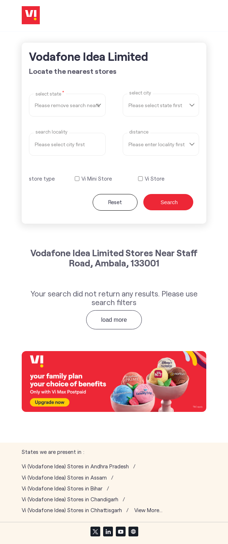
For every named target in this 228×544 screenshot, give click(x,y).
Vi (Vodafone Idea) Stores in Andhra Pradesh (75, 466)
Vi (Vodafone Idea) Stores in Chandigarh (70, 499)
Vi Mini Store (96, 179)
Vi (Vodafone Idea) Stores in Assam (64, 478)
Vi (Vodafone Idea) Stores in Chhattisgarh (72, 510)
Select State (49, 93)
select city (140, 93)
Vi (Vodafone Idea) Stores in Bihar (62, 488)
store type (42, 178)
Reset (115, 202)
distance (138, 132)
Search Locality (51, 132)
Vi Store (154, 179)
